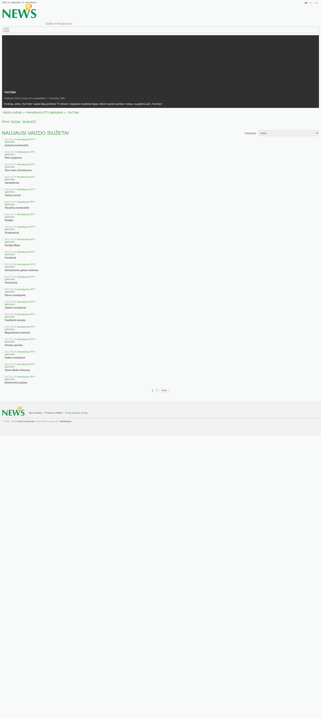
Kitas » (165, 390)
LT (306, 3)
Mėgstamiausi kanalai (17, 332)
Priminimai (11, 282)
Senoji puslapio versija (76, 413)
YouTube (73, 112)
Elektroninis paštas (16, 382)
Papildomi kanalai (15, 320)
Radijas (9, 220)
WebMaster (65, 421)
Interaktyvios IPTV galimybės (44, 112)
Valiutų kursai (13, 195)
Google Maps (12, 245)
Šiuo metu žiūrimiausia (18, 170)
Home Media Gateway (17, 370)
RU (311, 3)
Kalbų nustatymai (15, 357)
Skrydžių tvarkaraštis (17, 207)
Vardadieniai (12, 182)
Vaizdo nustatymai (15, 307)
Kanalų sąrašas (14, 345)
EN (316, 3)
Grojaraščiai (12, 232)
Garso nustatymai (15, 295)
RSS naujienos (13, 157)
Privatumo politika (53, 413)
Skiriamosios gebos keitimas (21, 270)
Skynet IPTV (29, 121)
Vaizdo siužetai (12, 112)
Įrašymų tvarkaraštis (17, 145)
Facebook (10, 257)
